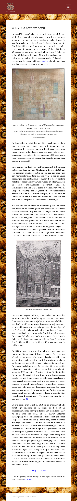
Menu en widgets (68, 9)
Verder (43, 470)
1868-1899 (28, 480)
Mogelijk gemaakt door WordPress (24, 497)
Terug (33, 470)
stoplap (45, 61)
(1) (27, 399)
